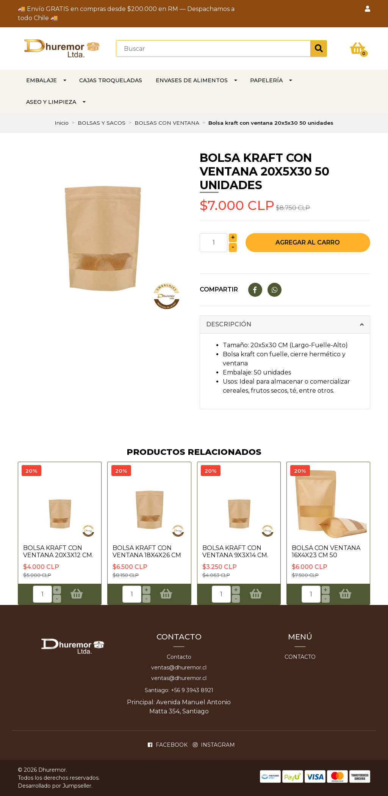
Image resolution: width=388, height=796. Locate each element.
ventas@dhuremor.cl (179, 667)
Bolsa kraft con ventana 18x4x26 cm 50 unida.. (147, 555)
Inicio (62, 123)
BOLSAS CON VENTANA (167, 123)
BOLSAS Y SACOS (101, 123)
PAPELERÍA (266, 80)
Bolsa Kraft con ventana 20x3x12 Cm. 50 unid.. (58, 555)
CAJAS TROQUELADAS (110, 80)
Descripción (228, 324)
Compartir (219, 289)
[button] (367, 9)
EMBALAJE (41, 80)
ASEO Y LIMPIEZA (51, 102)
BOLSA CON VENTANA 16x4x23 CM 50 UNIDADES (326, 555)
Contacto (179, 656)
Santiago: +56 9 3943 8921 (179, 690)
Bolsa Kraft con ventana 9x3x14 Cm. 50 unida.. (235, 555)
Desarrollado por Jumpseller (54, 785)
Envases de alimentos (192, 80)
